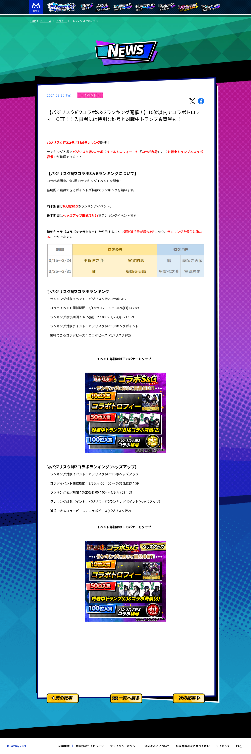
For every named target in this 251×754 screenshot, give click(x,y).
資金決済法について (157, 746)
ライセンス (223, 746)
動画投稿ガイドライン (90, 746)
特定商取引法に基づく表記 (193, 746)
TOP (33, 21)
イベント (61, 21)
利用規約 (63, 746)
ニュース (45, 21)
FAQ (239, 746)
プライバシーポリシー (124, 746)
